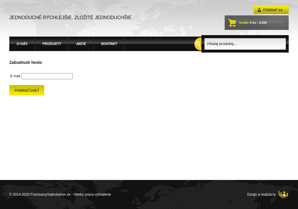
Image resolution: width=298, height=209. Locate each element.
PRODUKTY (51, 43)
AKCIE (81, 43)
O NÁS (22, 43)
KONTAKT (109, 43)
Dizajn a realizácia (268, 194)
